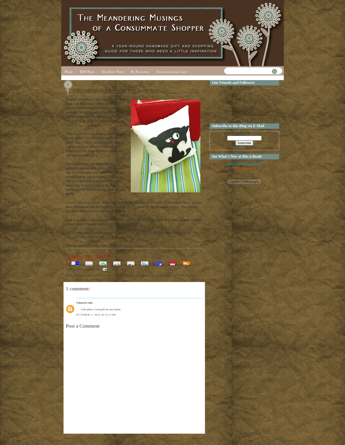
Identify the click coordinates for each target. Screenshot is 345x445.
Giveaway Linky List (171, 72)
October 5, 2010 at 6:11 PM (96, 314)
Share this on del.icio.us (75, 262)
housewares (148, 275)
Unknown (81, 302)
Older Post (197, 438)
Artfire (236, 168)
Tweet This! (145, 262)
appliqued (79, 275)
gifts (103, 309)
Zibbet (252, 168)
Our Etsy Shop (113, 72)
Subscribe (186, 262)
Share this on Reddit (117, 262)
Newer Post (69, 438)
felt (114, 275)
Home (69, 72)
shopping (190, 275)
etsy (109, 275)
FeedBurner (251, 147)
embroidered (99, 275)
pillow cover (178, 275)
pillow (167, 275)
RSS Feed (87, 72)
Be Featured (140, 72)
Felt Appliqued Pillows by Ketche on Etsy (116, 90)
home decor (135, 275)
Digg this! (89, 262)
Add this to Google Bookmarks (131, 262)
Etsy (244, 168)
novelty (159, 275)
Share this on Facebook (159, 262)
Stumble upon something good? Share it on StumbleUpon (103, 262)
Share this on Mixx (172, 262)
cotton (88, 275)
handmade (122, 275)
